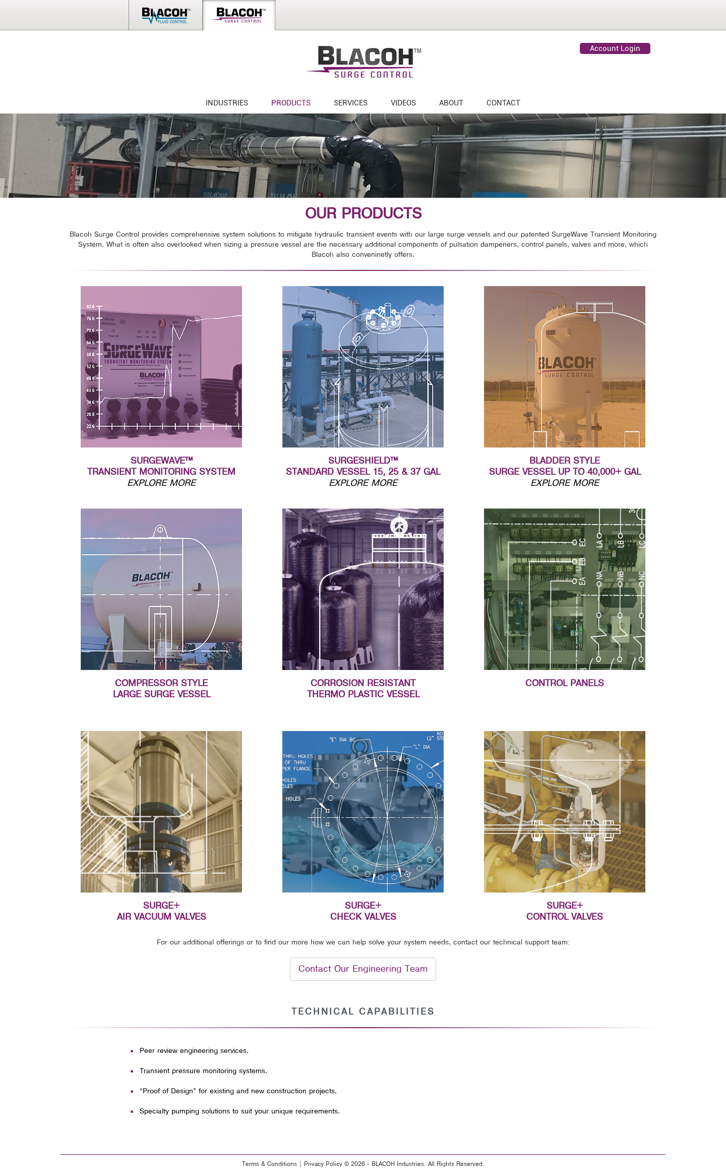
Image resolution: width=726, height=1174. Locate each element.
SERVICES (351, 102)
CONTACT (503, 102)
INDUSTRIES (227, 102)
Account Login (615, 48)
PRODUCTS (291, 102)
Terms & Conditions (269, 1164)
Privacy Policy (323, 1164)
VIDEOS (403, 102)
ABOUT (451, 102)
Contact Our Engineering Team (363, 969)
